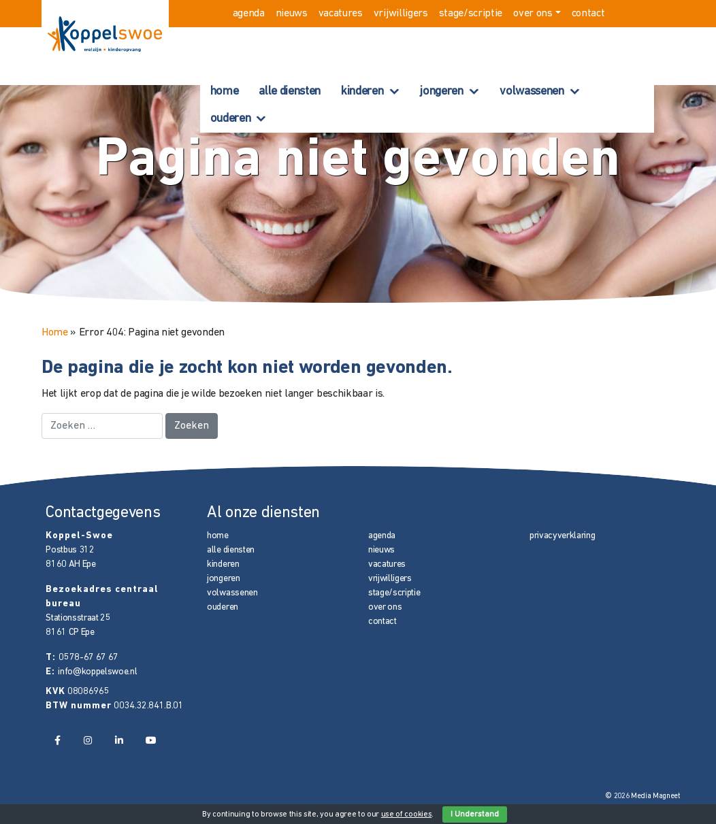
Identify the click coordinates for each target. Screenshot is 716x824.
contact (588, 13)
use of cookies (406, 814)
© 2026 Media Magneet (643, 796)
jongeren (441, 91)
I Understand (475, 814)
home (224, 91)
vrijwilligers (401, 13)
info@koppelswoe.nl (97, 672)
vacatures (341, 13)
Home (55, 332)
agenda (249, 13)
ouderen (230, 118)
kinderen (362, 91)
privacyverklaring (563, 536)
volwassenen (532, 91)
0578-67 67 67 (88, 658)
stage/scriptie (471, 13)
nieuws (292, 13)
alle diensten (290, 91)
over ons (532, 13)
